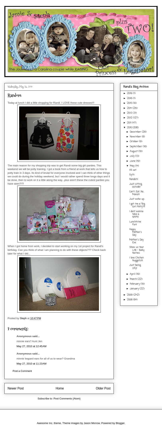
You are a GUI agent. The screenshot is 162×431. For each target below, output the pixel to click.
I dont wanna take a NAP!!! (136, 214)
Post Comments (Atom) (66, 398)
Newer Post (16, 388)
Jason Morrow (92, 423)
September (136, 146)
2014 (130, 108)
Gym (131, 175)
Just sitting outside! (135, 185)
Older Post (103, 388)
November (136, 137)
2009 (130, 295)
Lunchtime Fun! (135, 223)
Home (60, 388)
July (132, 156)
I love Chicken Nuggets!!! (136, 259)
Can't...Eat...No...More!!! (136, 193)
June (133, 161)
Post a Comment (22, 370)
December (136, 132)
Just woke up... (137, 199)
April (133, 274)
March (134, 279)
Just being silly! (135, 266)
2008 (130, 300)
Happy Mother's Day (135, 232)
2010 (130, 127)
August (134, 151)
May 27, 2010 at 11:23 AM (31, 363)
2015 (130, 103)
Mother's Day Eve (136, 241)
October (134, 141)
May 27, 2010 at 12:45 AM (31, 346)
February (135, 284)
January (135, 289)
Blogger (120, 423)
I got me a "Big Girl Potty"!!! (137, 205)
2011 (129, 123)
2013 (130, 113)
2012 (130, 118)
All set (132, 170)
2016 (130, 98)
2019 (130, 93)
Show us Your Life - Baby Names (136, 250)
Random (133, 179)
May (132, 166)
